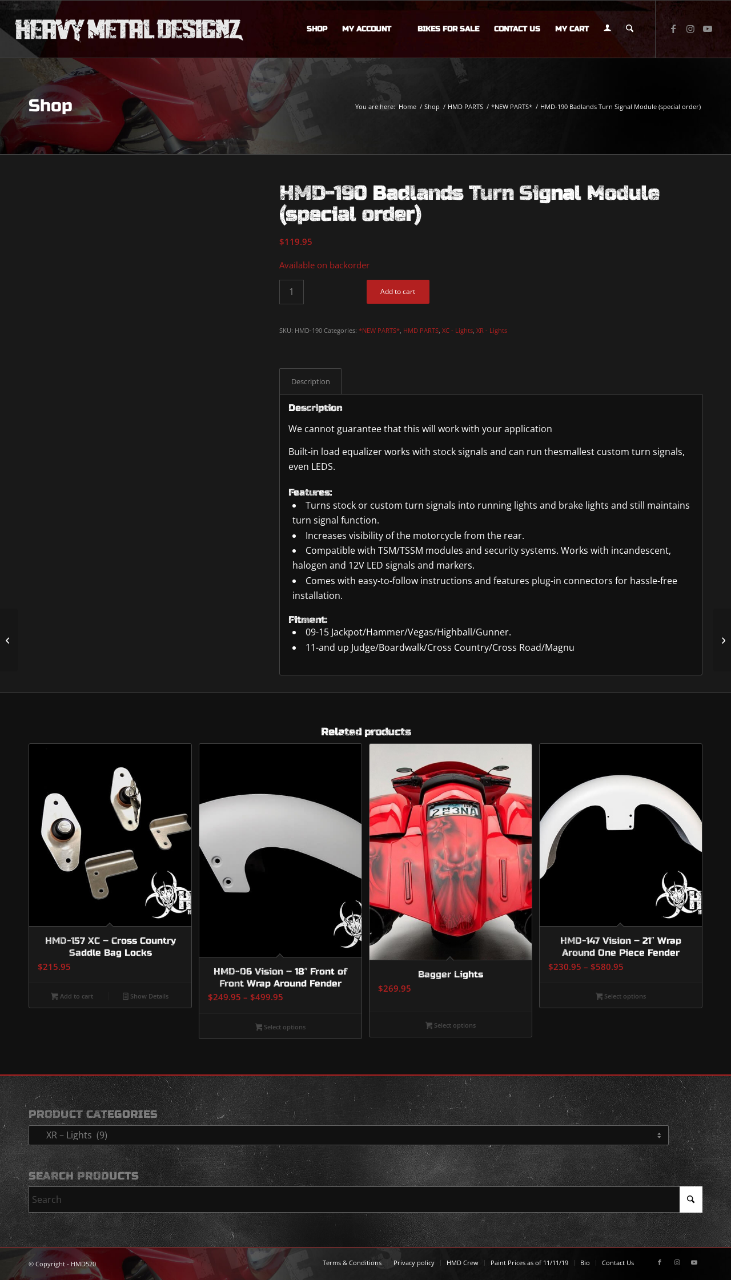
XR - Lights (491, 330)
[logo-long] (129, 29)
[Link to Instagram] (690, 28)
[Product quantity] (291, 292)
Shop (51, 105)
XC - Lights (457, 330)
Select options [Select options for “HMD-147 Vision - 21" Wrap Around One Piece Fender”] (621, 997)
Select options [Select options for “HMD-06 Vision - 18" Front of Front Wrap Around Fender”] (280, 1028)
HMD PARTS (421, 330)
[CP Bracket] (722, 640)
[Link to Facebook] (673, 28)
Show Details (145, 997)
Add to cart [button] (72, 997)
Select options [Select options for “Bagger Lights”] (450, 1026)
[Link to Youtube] (707, 28)
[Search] (629, 29)
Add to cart (397, 291)
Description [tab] (310, 381)
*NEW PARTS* (379, 330)
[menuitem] (317, 29)
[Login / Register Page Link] (607, 29)
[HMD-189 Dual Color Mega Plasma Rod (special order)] (9, 640)
